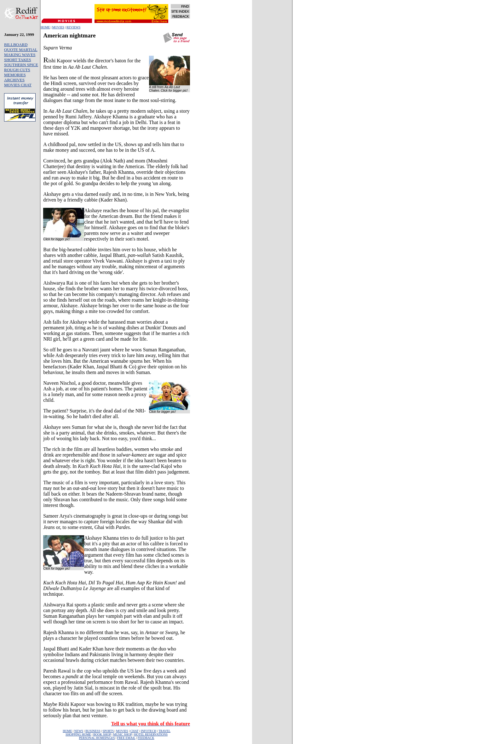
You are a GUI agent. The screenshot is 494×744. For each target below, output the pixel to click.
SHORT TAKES (17, 59)
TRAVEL (164, 731)
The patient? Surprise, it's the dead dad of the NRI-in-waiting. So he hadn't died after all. (94, 413)
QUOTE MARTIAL (20, 49)
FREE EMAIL (126, 738)
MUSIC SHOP (122, 734)
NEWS (78, 731)
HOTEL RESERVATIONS (151, 734)
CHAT (134, 731)
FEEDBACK (146, 738)
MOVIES (58, 27)
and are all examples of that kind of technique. (114, 588)
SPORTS (108, 731)
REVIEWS (73, 27)
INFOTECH (148, 731)
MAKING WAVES (20, 54)
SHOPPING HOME (78, 734)
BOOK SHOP (102, 734)
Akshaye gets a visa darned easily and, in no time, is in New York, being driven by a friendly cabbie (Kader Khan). (116, 196)
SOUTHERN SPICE (21, 64)
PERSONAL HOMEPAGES (97, 738)
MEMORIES (15, 74)
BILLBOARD (15, 44)
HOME (45, 27)
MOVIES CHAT (18, 84)
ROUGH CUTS (17, 69)
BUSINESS (92, 731)
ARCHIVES (14, 79)
